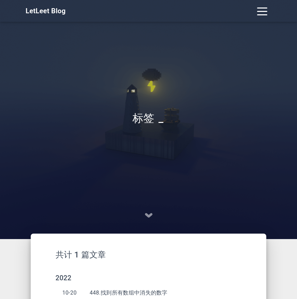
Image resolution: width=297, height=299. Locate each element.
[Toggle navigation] (262, 11)
